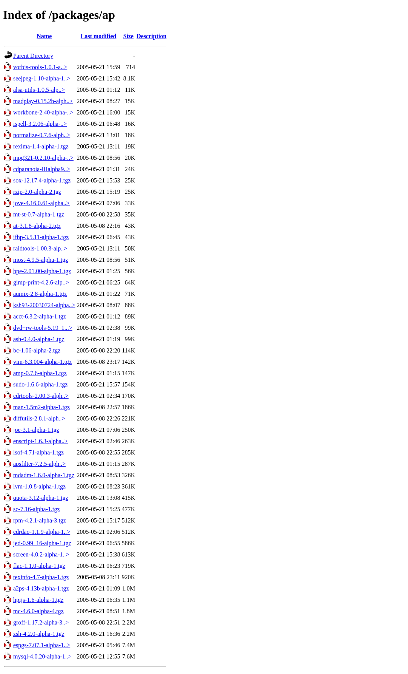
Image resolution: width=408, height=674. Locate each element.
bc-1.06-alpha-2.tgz (36, 350)
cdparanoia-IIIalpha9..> (41, 169)
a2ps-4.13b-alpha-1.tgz (41, 588)
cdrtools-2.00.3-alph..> (41, 396)
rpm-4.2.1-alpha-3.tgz (39, 520)
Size (128, 36)
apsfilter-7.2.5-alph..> (39, 464)
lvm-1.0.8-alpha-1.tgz (39, 486)
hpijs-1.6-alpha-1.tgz (38, 600)
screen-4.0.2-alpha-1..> (41, 554)
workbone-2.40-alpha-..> (43, 112)
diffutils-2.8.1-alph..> (39, 418)
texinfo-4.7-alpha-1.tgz (41, 577)
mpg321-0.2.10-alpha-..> (43, 158)
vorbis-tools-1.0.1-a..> (40, 67)
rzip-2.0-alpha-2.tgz (37, 192)
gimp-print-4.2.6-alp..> (41, 282)
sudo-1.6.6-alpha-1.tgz (40, 384)
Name (44, 36)
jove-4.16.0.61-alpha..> (41, 203)
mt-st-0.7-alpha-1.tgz (38, 214)
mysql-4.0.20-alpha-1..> (42, 656)
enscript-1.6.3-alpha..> (40, 441)
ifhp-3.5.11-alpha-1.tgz (41, 237)
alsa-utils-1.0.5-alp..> (39, 90)
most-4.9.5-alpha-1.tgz (40, 260)
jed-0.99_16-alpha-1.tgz (42, 543)
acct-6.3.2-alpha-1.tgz (39, 316)
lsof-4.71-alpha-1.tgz (38, 452)
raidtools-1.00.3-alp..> (40, 248)
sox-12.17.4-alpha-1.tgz (42, 180)
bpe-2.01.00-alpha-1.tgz (42, 271)
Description (151, 36)
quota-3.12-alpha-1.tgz (40, 498)
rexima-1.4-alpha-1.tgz (41, 146)
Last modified (99, 36)
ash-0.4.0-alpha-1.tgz (38, 339)
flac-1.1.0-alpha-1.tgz (39, 566)
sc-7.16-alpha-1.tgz (36, 509)
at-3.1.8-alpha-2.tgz (37, 226)
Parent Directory (33, 56)
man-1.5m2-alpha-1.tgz (41, 407)
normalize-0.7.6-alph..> (41, 135)
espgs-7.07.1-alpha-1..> (41, 645)
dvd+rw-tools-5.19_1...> (42, 328)
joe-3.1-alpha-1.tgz (36, 430)
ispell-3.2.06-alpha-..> (40, 124)
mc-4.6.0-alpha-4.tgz (38, 611)
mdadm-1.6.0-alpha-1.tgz (43, 475)
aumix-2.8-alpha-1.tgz (40, 294)
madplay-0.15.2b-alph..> (43, 101)
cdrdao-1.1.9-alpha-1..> (41, 532)
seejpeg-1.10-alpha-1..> (42, 78)
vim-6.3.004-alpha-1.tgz (42, 362)
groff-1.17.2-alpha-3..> (41, 622)
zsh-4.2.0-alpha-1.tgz (38, 634)
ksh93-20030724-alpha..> (44, 305)
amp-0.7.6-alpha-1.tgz (40, 373)
